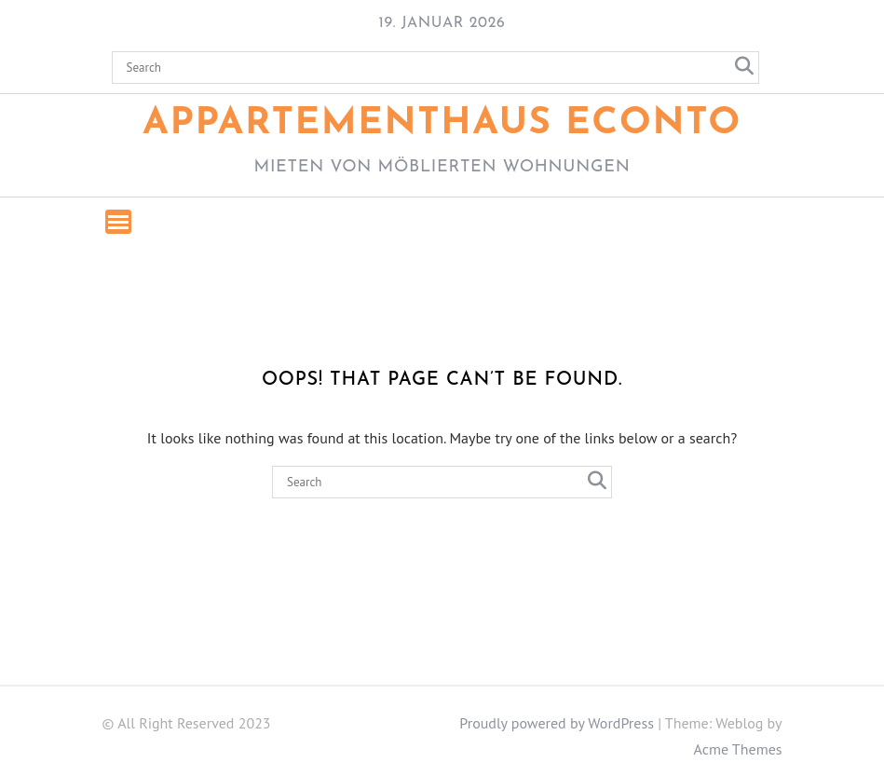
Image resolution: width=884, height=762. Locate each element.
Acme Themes (738, 749)
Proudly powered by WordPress (556, 723)
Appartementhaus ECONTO (442, 124)
